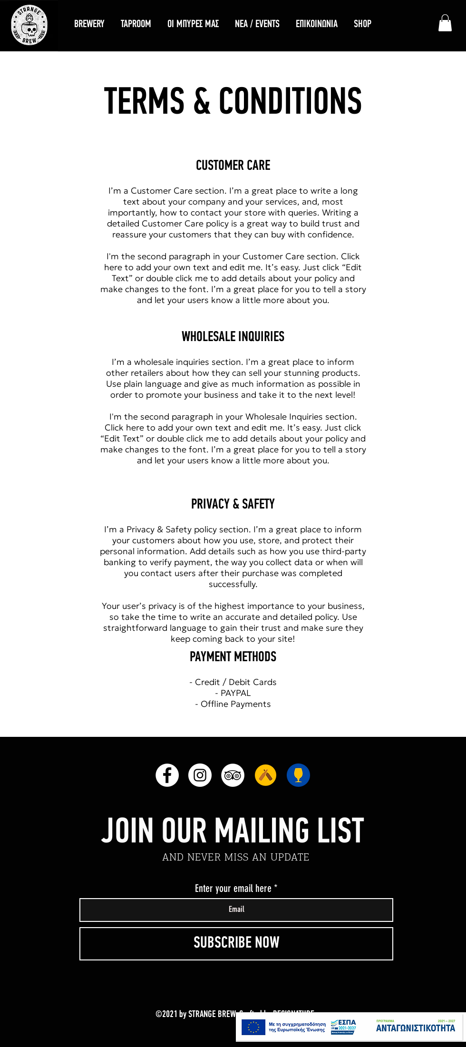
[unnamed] (265, 775)
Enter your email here (233, 888)
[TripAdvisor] (232, 775)
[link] (445, 22)
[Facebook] (167, 775)
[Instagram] (200, 775)
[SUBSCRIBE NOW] (236, 943)
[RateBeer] (298, 775)
